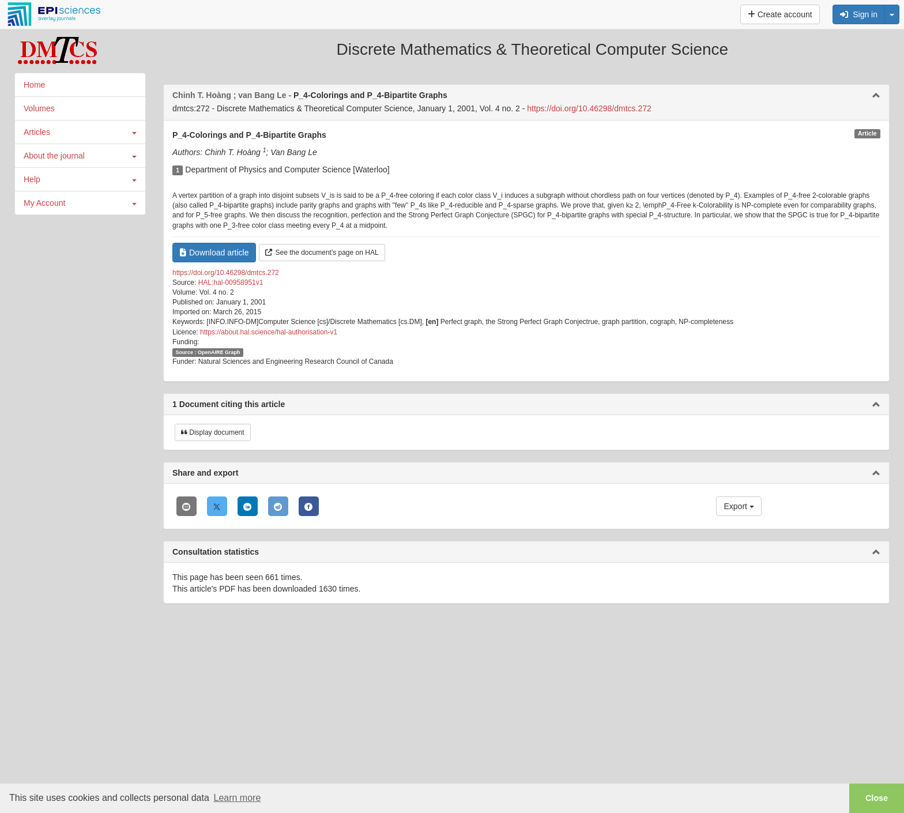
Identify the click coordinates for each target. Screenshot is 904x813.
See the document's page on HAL (321, 253)
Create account (780, 14)
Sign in (858, 14)
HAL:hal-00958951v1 (230, 282)
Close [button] (876, 798)
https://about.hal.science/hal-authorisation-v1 (268, 332)
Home (34, 84)
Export (739, 506)
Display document (212, 432)
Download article (214, 252)
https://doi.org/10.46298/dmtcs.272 (589, 108)
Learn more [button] (237, 798)
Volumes (39, 108)
